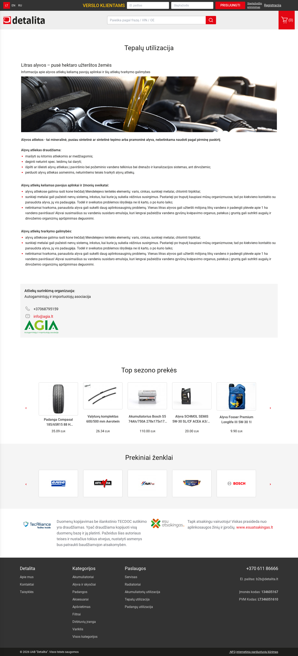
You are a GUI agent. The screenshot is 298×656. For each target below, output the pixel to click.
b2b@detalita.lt (267, 579)
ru (20, 5)
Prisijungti (230, 5)
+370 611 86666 (262, 568)
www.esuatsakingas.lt (254, 527)
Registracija (272, 5)
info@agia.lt (43, 316)
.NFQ (232, 652)
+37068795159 (46, 309)
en (13, 5)
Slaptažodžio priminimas (254, 5)
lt (6, 5)
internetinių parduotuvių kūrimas (257, 652)
